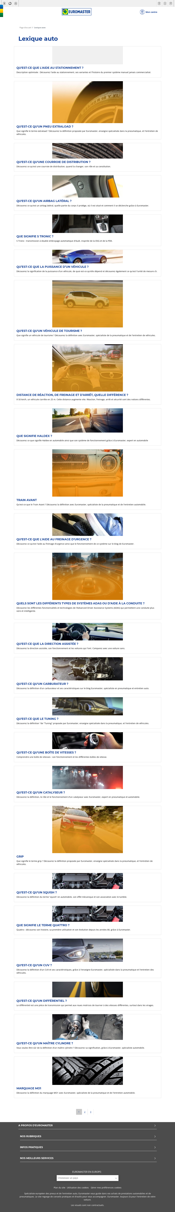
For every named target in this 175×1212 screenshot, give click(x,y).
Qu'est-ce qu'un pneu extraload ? (44, 126)
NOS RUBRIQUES (88, 1136)
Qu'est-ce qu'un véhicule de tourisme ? (49, 331)
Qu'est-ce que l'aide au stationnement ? (49, 68)
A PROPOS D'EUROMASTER (87, 1125)
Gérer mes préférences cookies (106, 1187)
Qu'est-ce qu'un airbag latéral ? (44, 201)
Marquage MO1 (28, 1088)
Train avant (26, 500)
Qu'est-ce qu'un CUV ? (34, 965)
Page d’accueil (25, 27)
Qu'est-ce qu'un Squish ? (36, 892)
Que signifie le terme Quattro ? (42, 925)
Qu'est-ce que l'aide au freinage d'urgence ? (53, 539)
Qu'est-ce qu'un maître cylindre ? (44, 1043)
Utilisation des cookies (78, 1187)
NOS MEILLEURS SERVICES (88, 1158)
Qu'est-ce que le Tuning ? (37, 719)
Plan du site (59, 1187)
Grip (20, 856)
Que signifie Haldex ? (34, 436)
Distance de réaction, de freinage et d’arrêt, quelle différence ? (72, 395)
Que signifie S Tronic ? (34, 236)
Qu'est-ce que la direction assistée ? (47, 644)
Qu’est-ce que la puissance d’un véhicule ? (52, 267)
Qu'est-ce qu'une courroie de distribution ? (53, 162)
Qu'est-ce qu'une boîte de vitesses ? (46, 752)
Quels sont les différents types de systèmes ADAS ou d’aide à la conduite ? (80, 603)
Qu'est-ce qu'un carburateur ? (42, 684)
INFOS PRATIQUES (88, 1147)
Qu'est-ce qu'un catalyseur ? (40, 792)
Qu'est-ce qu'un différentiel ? (41, 1001)
